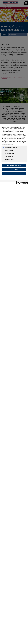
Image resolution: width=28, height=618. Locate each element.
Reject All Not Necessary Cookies (14, 165)
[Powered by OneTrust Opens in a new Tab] (21, 181)
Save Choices (14, 173)
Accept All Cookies (14, 169)
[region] (14, 371)
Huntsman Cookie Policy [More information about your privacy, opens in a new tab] (7, 144)
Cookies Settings (14, 176)
